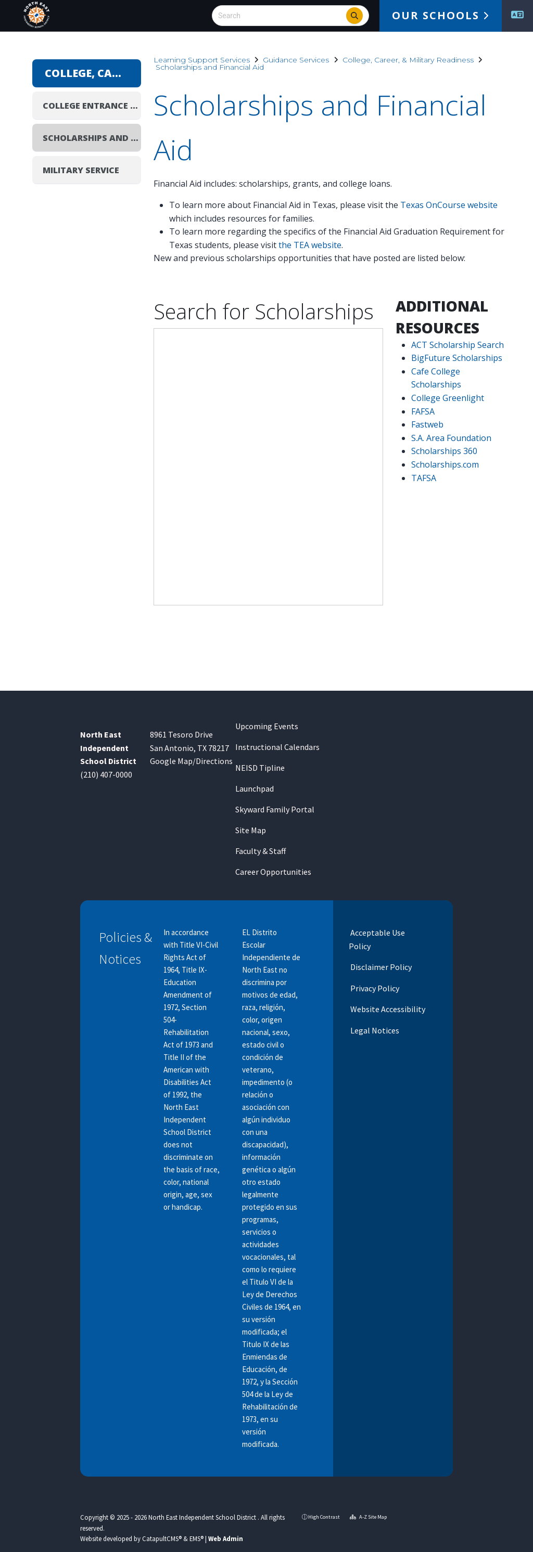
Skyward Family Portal (274, 809)
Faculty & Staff (260, 851)
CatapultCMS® (162, 1538)
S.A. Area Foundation (451, 438)
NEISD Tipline (260, 767)
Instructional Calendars (277, 747)
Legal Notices (374, 1030)
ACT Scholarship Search (457, 345)
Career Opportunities (273, 871)
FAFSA (423, 411)
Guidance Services (296, 59)
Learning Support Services (202, 59)
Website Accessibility (387, 1009)
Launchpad (254, 788)
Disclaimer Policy (380, 967)
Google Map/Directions (191, 761)
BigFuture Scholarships (456, 358)
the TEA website (309, 245)
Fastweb (427, 424)
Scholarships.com (445, 464)
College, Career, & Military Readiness (408, 59)
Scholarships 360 (444, 451)
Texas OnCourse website (449, 205)
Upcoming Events (266, 726)
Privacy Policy (374, 988)
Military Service (81, 170)
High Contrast (324, 1517)
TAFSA (423, 478)
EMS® (196, 1538)
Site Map (250, 830)
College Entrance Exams (92, 105)
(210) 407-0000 (106, 774)
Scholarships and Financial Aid (210, 67)
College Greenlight (447, 398)
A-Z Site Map (368, 1517)
